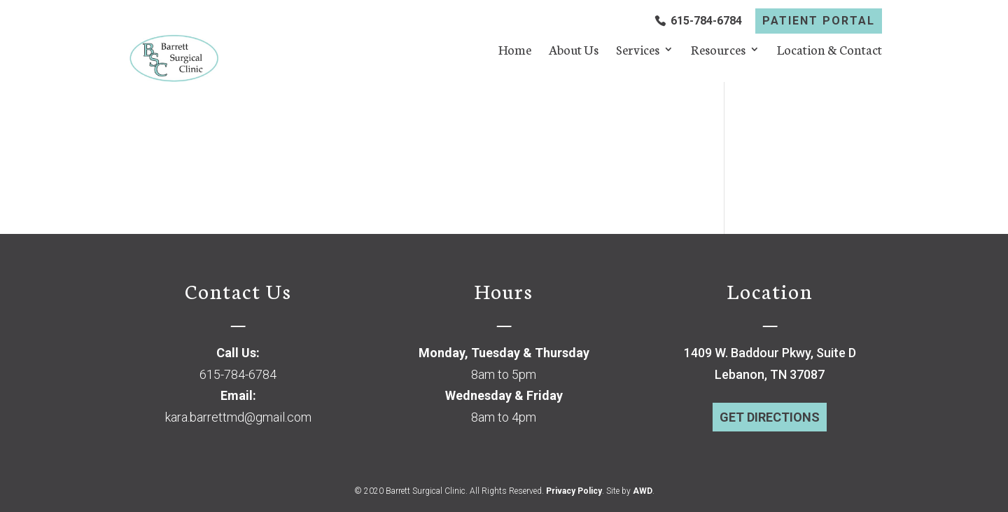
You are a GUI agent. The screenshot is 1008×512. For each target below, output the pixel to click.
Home (514, 51)
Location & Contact (829, 51)
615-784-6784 (706, 21)
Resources (718, 51)
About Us (573, 51)
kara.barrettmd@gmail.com (238, 417)
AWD (642, 491)
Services (637, 51)
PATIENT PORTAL (818, 21)
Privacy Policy (574, 491)
